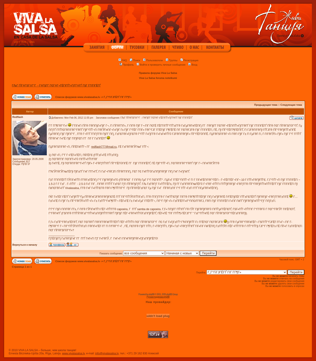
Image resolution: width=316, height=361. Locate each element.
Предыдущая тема (265, 104)
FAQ (122, 60)
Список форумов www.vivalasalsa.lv (77, 97)
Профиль (126, 64)
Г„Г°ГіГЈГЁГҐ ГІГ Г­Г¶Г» (117, 97)
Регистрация (189, 60)
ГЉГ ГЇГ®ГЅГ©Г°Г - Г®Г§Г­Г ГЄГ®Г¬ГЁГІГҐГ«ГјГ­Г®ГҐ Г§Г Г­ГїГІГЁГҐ (56, 85)
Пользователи (153, 60)
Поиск (135, 60)
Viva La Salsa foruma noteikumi (158, 78)
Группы (171, 60)
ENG (32, 42)
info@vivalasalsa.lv (106, 353)
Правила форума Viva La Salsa (158, 73)
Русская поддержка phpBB (158, 297)
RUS (23, 42)
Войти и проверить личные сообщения (160, 64)
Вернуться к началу (24, 244)
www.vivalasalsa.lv (73, 353)
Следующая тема (291, 104)
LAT (16, 42)
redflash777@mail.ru (104, 146)
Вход (192, 64)
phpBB (151, 294)
